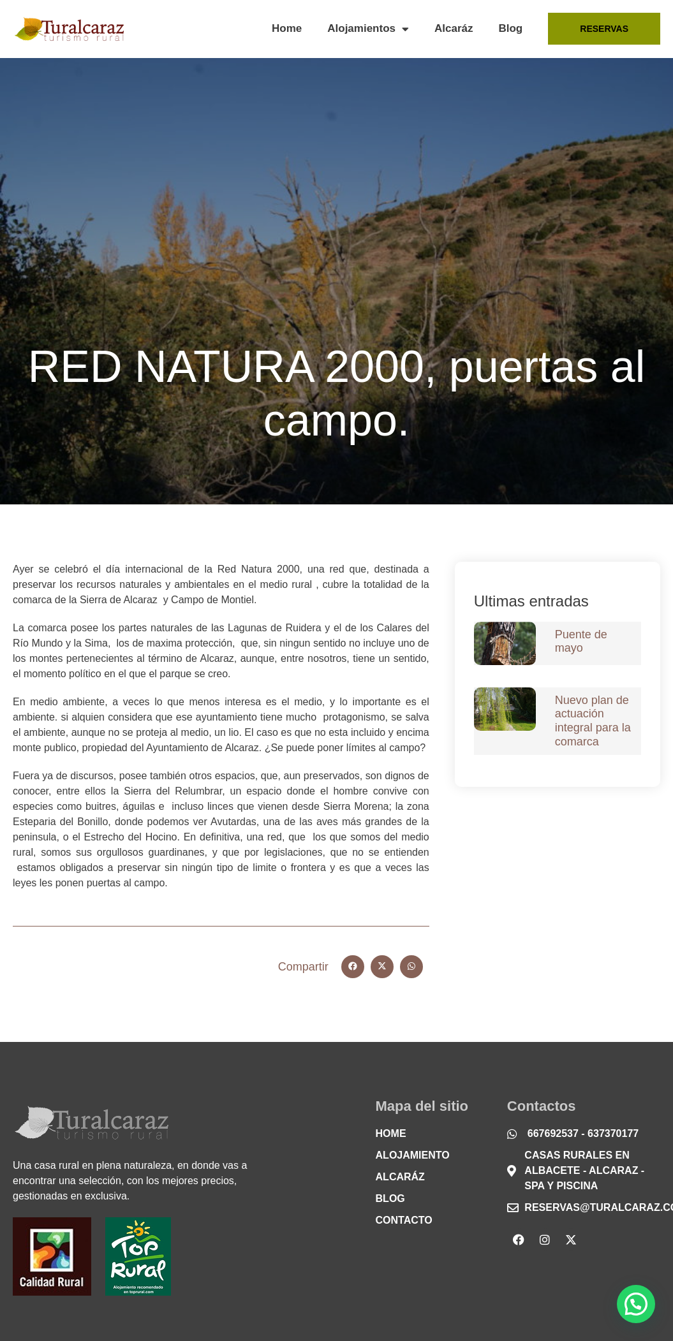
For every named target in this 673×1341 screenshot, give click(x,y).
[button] (352, 966)
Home (287, 28)
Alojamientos (368, 29)
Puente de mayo (581, 641)
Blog (510, 28)
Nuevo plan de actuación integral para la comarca (593, 721)
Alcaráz (453, 28)
